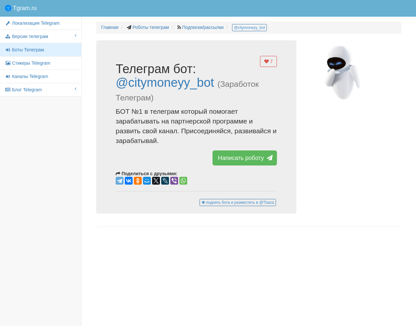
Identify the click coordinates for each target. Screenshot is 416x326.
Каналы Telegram (26, 76)
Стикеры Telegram (27, 63)
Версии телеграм (40, 36)
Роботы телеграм (151, 27)
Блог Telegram (40, 89)
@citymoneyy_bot (249, 27)
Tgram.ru (21, 8)
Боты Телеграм (24, 49)
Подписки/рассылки (203, 27)
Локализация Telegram (32, 23)
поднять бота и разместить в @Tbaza (238, 202)
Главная (109, 27)
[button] (340, 74)
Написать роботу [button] (244, 158)
